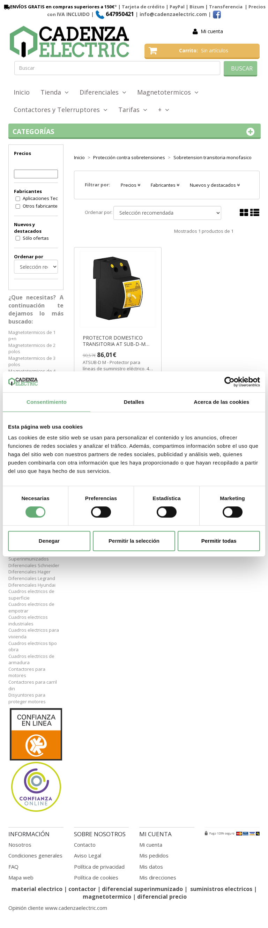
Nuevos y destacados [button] (215, 185)
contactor (82, 889)
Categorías (134, 131)
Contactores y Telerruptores (60, 109)
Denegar (49, 541)
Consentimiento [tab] (47, 402)
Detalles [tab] (134, 402)
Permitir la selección (134, 541)
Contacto (85, 844)
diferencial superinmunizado (142, 889)
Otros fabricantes (41, 206)
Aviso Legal (87, 855)
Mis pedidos (154, 855)
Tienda (54, 92)
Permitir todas (219, 541)
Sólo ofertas (36, 238)
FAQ (13, 866)
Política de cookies (96, 877)
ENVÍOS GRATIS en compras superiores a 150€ (58, 6)
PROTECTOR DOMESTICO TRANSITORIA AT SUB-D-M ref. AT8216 (114, 341)
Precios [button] (130, 185)
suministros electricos (221, 889)
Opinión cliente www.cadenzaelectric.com (57, 907)
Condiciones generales (35, 855)
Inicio (22, 92)
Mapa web (21, 877)
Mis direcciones (157, 877)
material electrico (37, 889)
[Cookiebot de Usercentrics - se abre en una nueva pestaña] (229, 382)
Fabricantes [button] (165, 185)
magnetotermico (108, 896)
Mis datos (151, 866)
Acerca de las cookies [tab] (221, 402)
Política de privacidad (99, 866)
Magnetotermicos (168, 92)
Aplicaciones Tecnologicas (45, 198)
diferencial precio (162, 896)
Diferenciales (103, 92)
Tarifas (132, 109)
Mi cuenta (212, 31)
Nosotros (19, 844)
